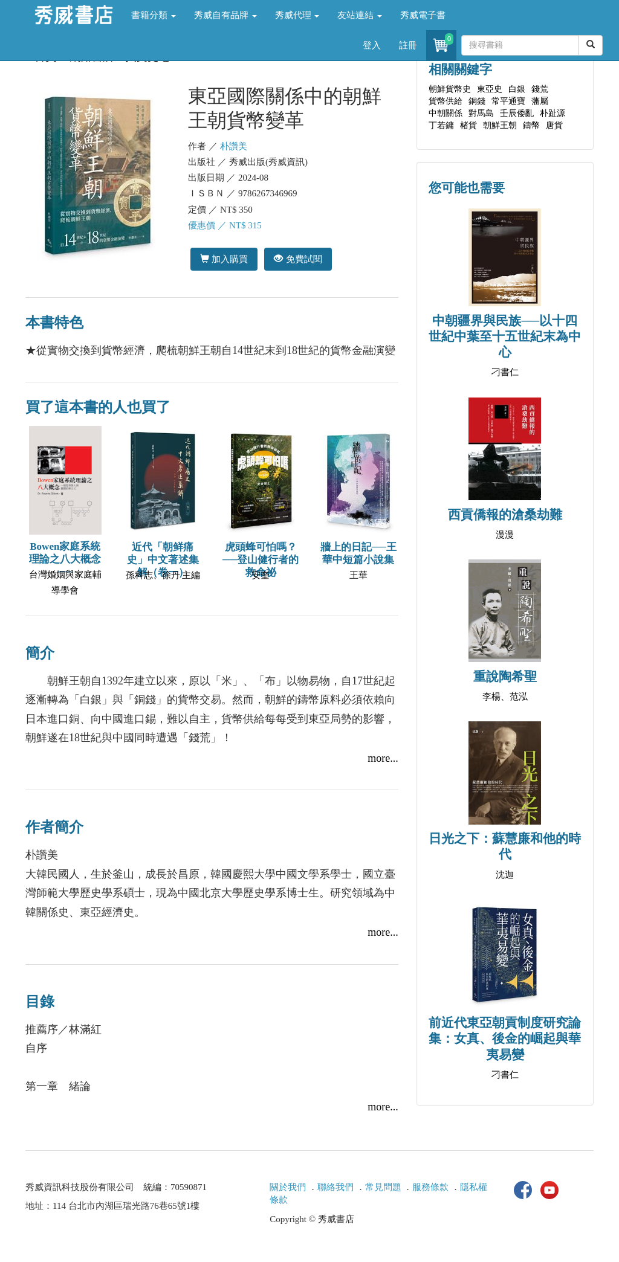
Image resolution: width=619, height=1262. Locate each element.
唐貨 (554, 125)
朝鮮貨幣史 (450, 89)
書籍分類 (153, 15)
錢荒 (539, 89)
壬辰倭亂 (517, 113)
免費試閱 (298, 259)
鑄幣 (531, 125)
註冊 (408, 45)
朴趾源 (552, 113)
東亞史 (489, 89)
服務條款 (430, 1187)
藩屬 (539, 101)
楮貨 (468, 125)
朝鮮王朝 (500, 125)
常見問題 (383, 1187)
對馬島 (481, 113)
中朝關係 (445, 113)
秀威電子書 (423, 15)
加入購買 (224, 259)
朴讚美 (233, 146)
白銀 (516, 89)
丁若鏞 (441, 125)
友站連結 (359, 15)
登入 (372, 45)
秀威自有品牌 (225, 15)
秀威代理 (297, 15)
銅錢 (476, 101)
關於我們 (288, 1187)
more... (383, 758)
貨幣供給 (445, 101)
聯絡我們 (335, 1187)
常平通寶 (508, 101)
